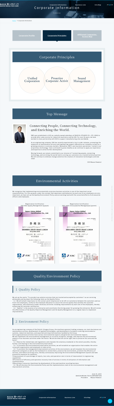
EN (110, 4)
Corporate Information (58, 5)
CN (112, 4)
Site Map (98, 5)
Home (14, 20)
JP (107, 4)
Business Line (70, 397)
